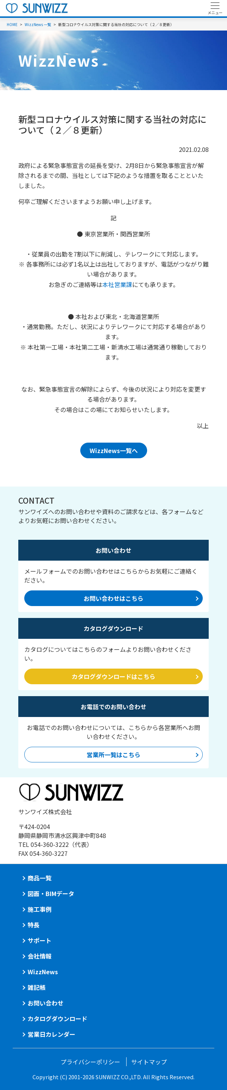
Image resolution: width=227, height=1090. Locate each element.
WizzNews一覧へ (114, 450)
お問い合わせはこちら (113, 598)
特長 (34, 924)
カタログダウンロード (57, 1018)
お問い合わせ (45, 1002)
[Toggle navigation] (215, 8)
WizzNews (43, 971)
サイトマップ (149, 1061)
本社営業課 (117, 284)
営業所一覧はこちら (113, 754)
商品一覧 (40, 877)
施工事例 (40, 909)
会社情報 (40, 956)
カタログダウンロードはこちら (113, 676)
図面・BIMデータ (51, 893)
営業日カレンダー (51, 1034)
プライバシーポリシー (90, 1061)
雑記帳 (37, 987)
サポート (40, 940)
